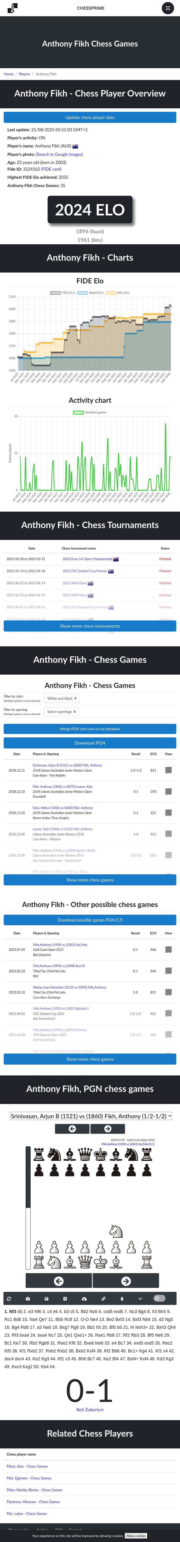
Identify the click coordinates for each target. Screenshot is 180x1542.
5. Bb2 (82, 1311)
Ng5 (169, 1319)
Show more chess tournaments (90, 626)
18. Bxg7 (60, 1327)
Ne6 (159, 1335)
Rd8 (25, 1327)
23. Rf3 (11, 1335)
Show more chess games (90, 879)
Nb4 (146, 1319)
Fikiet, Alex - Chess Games (27, 1466)
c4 (165, 1350)
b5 (119, 1327)
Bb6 (115, 1350)
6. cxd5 (106, 1311)
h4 (52, 1366)
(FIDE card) (51, 169)
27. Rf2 (123, 1335)
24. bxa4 (38, 1335)
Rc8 (68, 1319)
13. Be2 (106, 1319)
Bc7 (121, 1343)
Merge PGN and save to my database (90, 729)
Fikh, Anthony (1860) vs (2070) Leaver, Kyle (62, 787)
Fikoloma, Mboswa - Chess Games (33, 1502)
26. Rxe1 (96, 1335)
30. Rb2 (29, 1343)
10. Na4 (30, 1319)
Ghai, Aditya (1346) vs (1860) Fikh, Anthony (63, 808)
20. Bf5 (109, 1327)
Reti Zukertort (90, 1409)
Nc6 (93, 1311)
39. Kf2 (104, 1350)
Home (8, 74)
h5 (98, 1327)
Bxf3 (119, 1319)
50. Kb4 (41, 1366)
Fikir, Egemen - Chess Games (29, 1478)
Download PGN (90, 743)
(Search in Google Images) (59, 154)
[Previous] (59, 1280)
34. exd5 (134, 1343)
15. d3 (158, 1319)
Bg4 (142, 1311)
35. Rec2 (163, 1343)
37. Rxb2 (47, 1350)
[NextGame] (107, 1129)
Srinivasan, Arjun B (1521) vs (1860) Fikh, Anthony (67, 765)
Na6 (47, 1327)
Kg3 (45, 1358)
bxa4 (24, 1335)
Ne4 (94, 1319)
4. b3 (64, 1311)
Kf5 (7, 1350)
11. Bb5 (55, 1319)
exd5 (118, 1311)
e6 (55, 1311)
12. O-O (81, 1319)
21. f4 (128, 1327)
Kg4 (143, 1350)
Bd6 (17, 1319)
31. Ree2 (59, 1343)
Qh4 (172, 1327)
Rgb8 (43, 1343)
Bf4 (115, 1358)
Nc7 (52, 1335)
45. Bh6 (78, 1358)
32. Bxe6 (85, 1343)
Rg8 (75, 1327)
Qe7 (43, 1319)
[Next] (126, 1280)
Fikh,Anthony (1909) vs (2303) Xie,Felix (60, 945)
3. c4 (47, 1311)
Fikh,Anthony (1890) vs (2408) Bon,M (59, 966)
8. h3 (152, 1311)
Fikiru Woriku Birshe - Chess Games (34, 1490)
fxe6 (99, 1343)
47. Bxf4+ (129, 1358)
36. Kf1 (19, 1350)
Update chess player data (90, 117)
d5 (20, 1311)
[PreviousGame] (72, 1129)
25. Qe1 (65, 1335)
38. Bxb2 (77, 1350)
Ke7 (17, 1343)
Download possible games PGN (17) (89, 920)
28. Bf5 (147, 1335)
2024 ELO (90, 209)
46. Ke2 (103, 1358)
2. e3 (28, 1311)
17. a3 (36, 1327)
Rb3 (135, 1335)
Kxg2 (27, 1366)
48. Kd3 (157, 1358)
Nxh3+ (141, 1327)
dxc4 (19, 1358)
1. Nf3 (10, 1311)
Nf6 (38, 1311)
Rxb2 (32, 1350)
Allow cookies (136, 1536)
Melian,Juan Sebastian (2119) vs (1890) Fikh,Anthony (69, 987)
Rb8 (110, 1335)
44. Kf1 (57, 1358)
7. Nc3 (131, 1311)
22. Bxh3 (157, 1327)
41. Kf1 (155, 1350)
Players (24, 74)
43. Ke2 (32, 1358)
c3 (67, 1358)
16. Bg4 (11, 1327)
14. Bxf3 (133, 1319)
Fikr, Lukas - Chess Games (27, 1513)
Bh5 (162, 1311)
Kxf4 (91, 1350)
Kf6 (72, 1343)
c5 (72, 1311)
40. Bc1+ (129, 1350)
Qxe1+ (80, 1335)
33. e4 (111, 1343)
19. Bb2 (87, 1327)
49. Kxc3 (12, 1366)
